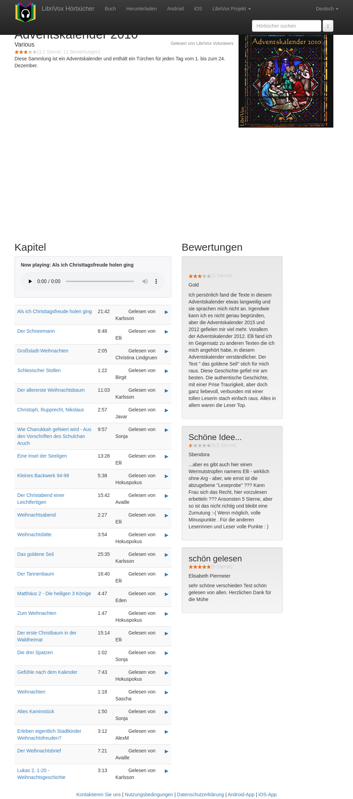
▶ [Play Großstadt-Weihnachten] (167, 351)
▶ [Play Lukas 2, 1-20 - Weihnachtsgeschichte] (167, 770)
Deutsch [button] (327, 8)
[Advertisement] (176, 182)
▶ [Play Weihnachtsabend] (167, 515)
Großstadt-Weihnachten (42, 350)
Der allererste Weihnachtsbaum (51, 390)
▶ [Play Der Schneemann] (167, 331)
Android (175, 8)
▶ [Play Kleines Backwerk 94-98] (167, 475)
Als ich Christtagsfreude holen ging (54, 311)
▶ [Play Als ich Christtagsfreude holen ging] (167, 311)
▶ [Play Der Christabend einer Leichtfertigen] (167, 495)
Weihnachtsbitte (34, 534)
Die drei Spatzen (35, 652)
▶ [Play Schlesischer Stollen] (167, 370)
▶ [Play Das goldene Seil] (167, 554)
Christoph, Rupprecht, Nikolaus (50, 409)
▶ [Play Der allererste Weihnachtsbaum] (167, 390)
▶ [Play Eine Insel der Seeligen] (167, 456)
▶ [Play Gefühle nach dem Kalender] (167, 672)
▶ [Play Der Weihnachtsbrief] (167, 751)
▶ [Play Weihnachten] (167, 692)
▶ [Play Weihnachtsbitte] (167, 534)
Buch (110, 8)
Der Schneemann (36, 331)
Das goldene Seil (35, 554)
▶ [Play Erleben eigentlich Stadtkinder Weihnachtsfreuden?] (167, 731)
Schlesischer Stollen (39, 370)
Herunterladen (141, 8)
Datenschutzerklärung (200, 794)
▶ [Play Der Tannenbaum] (167, 574)
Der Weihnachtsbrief (39, 750)
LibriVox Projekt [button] (231, 8)
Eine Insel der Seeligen (42, 456)
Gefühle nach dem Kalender (47, 672)
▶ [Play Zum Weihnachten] (167, 613)
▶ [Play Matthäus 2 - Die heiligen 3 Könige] (167, 593)
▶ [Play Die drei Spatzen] (167, 652)
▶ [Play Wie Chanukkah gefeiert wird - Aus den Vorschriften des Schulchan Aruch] (167, 429)
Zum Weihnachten (36, 613)
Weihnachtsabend (36, 515)
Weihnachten (31, 692)
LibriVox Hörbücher (68, 8)
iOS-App (268, 794)
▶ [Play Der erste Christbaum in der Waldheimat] (167, 633)
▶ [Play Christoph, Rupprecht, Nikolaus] (167, 410)
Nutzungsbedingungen (149, 794)
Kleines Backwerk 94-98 (43, 475)
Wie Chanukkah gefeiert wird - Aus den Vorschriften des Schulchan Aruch (54, 436)
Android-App (241, 794)
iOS (198, 8)
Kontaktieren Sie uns (98, 794)
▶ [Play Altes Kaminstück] (167, 711)
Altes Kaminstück (35, 711)
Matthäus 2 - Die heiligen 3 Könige (54, 593)
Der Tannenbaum (35, 574)
